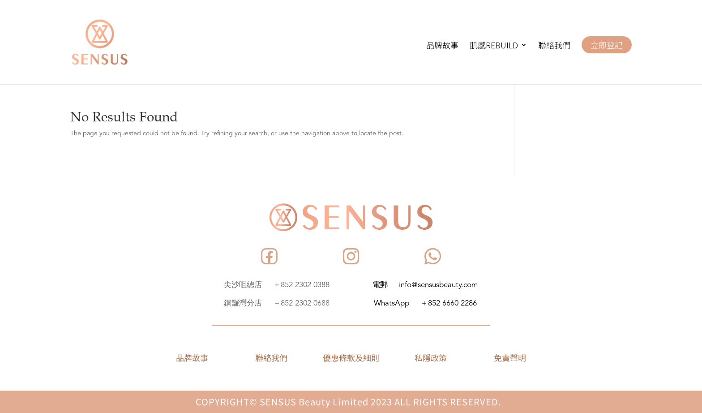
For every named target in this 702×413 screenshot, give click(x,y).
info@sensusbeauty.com (438, 285)
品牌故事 (442, 46)
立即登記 (607, 45)
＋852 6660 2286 (448, 303)
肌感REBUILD (494, 46)
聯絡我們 (554, 46)
